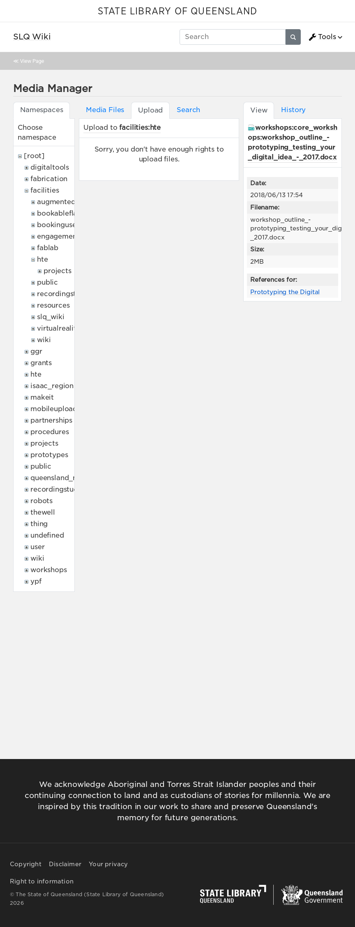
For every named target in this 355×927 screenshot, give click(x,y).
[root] (34, 156)
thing (39, 524)
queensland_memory (65, 478)
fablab (47, 248)
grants (41, 363)
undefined (47, 535)
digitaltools (49, 167)
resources (53, 305)
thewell (42, 512)
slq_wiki (51, 317)
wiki (44, 340)
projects (57, 271)
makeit (42, 397)
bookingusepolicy (67, 225)
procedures (49, 432)
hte (42, 259)
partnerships (51, 420)
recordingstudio (64, 294)
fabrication (48, 179)
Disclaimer (65, 864)
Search (188, 110)
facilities (44, 190)
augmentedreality (67, 202)
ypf (35, 581)
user (37, 547)
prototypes (49, 455)
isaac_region (52, 386)
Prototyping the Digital (285, 291)
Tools (322, 37)
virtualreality (59, 328)
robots (41, 501)
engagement (58, 236)
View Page (32, 61)
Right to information (42, 881)
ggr (36, 351)
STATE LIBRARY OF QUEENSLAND (177, 11)
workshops (48, 570)
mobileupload (53, 409)
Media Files (105, 110)
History (293, 110)
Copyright (25, 864)
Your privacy (108, 864)
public (47, 282)
